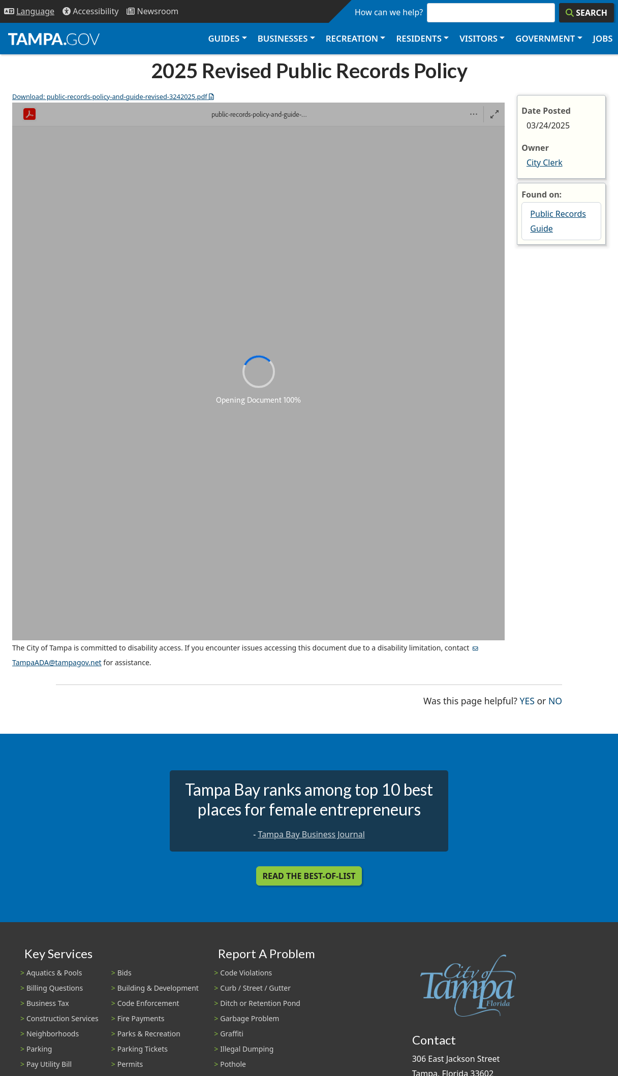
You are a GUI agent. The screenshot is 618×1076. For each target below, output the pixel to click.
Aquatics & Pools (54, 972)
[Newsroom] (152, 11)
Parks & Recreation (148, 1033)
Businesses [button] (283, 38)
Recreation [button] (352, 38)
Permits (130, 1064)
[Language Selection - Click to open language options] (29, 11)
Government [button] (545, 38)
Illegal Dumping (246, 1049)
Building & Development (158, 988)
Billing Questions (54, 988)
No (555, 700)
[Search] (586, 12)
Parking (39, 1049)
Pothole (233, 1064)
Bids (124, 972)
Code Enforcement (148, 1003)
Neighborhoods (52, 1033)
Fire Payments (141, 1018)
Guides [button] (223, 38)
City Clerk (545, 162)
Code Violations (246, 972)
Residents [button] (419, 38)
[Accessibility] (90, 11)
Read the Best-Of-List (309, 876)
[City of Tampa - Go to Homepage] (54, 38)
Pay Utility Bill (49, 1064)
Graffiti (231, 1033)
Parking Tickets (142, 1049)
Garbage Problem (249, 1018)
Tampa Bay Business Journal (311, 834)
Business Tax (47, 1003)
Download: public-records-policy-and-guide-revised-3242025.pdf (113, 96)
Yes (527, 700)
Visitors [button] (478, 38)
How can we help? (389, 12)
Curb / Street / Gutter (255, 988)
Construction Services (62, 1018)
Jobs (603, 38)
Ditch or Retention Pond (260, 1003)
